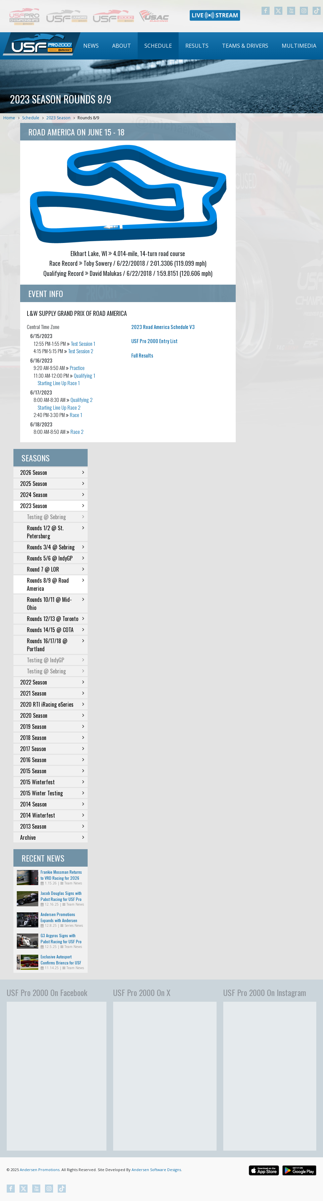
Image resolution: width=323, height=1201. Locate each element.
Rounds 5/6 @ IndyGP (55, 558)
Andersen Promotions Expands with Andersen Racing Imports (59, 920)
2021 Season (52, 693)
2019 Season (52, 726)
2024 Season (52, 495)
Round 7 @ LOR (55, 569)
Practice (77, 367)
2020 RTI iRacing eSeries (52, 704)
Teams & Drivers (245, 45)
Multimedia (299, 45)
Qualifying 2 (82, 399)
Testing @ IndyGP (55, 660)
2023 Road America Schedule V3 (163, 326)
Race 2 (77, 431)
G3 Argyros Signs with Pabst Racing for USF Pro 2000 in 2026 (61, 941)
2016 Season (52, 760)
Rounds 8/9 (88, 118)
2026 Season (52, 472)
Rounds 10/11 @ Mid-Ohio (55, 603)
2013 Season (52, 826)
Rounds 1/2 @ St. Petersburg (55, 532)
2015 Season (52, 771)
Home (9, 118)
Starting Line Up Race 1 (59, 382)
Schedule (158, 45)
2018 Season (52, 738)
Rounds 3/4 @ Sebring (55, 547)
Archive (52, 837)
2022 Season (52, 682)
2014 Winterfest (52, 815)
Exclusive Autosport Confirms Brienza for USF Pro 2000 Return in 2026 (62, 962)
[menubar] (200, 45)
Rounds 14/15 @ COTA (55, 630)
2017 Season (52, 749)
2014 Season (52, 804)
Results (197, 45)
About (121, 45)
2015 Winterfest (52, 782)
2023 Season (58, 118)
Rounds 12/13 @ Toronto (55, 619)
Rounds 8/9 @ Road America (55, 584)
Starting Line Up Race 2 (59, 407)
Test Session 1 (83, 343)
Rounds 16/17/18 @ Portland (55, 645)
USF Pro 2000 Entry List (154, 340)
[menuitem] (91, 45)
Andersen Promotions (39, 1169)
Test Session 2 (80, 351)
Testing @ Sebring (55, 517)
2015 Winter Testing (52, 793)
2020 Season (52, 715)
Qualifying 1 (84, 375)
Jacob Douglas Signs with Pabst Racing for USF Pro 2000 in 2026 (61, 899)
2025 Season (52, 484)
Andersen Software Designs (156, 1169)
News (91, 45)
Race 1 (76, 414)
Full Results (142, 355)
